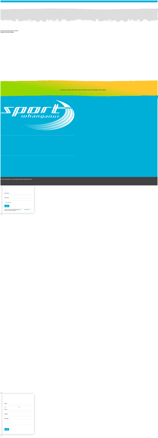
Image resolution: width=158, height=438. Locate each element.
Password (6, 197)
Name (6, 403)
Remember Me (7, 202)
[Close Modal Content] (1, 214)
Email (6, 409)
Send (7, 429)
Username (6, 193)
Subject (6, 414)
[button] (37, 146)
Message (6, 418)
